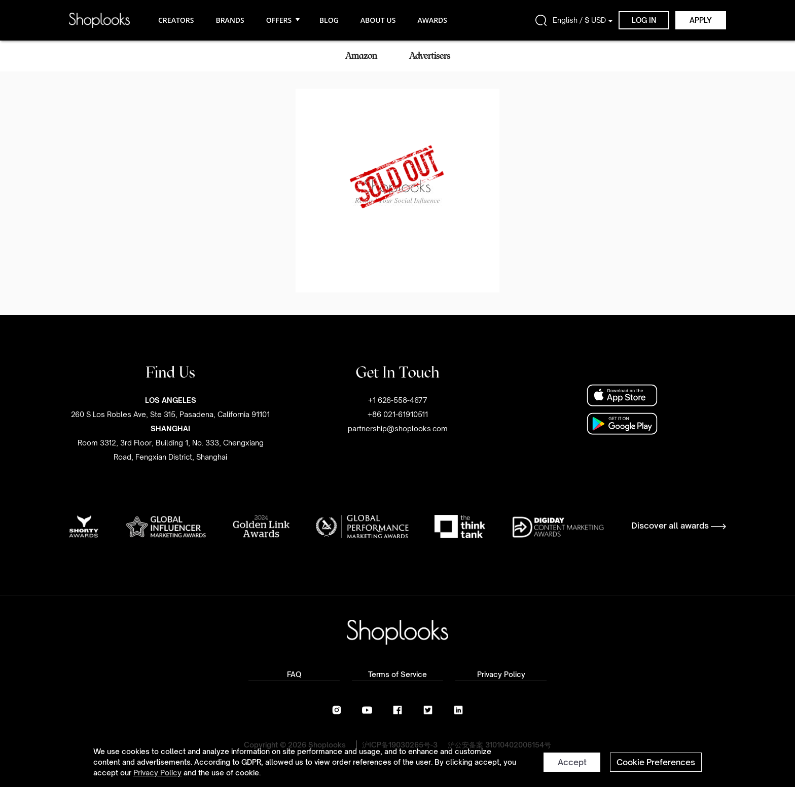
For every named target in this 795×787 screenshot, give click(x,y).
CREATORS (176, 20)
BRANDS (229, 20)
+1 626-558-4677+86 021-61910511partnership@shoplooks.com (398, 414)
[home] (99, 20)
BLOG (329, 20)
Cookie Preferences (656, 762)
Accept (572, 762)
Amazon (361, 55)
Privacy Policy (157, 772)
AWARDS (432, 20)
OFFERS (282, 20)
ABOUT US (378, 20)
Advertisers (429, 55)
